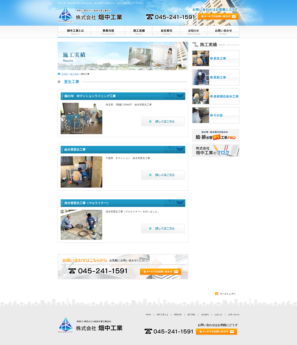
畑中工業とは (162, 315)
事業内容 (178, 315)
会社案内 (205, 315)
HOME (64, 74)
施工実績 (74, 74)
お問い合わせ (233, 315)
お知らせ (218, 315)
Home (148, 315)
